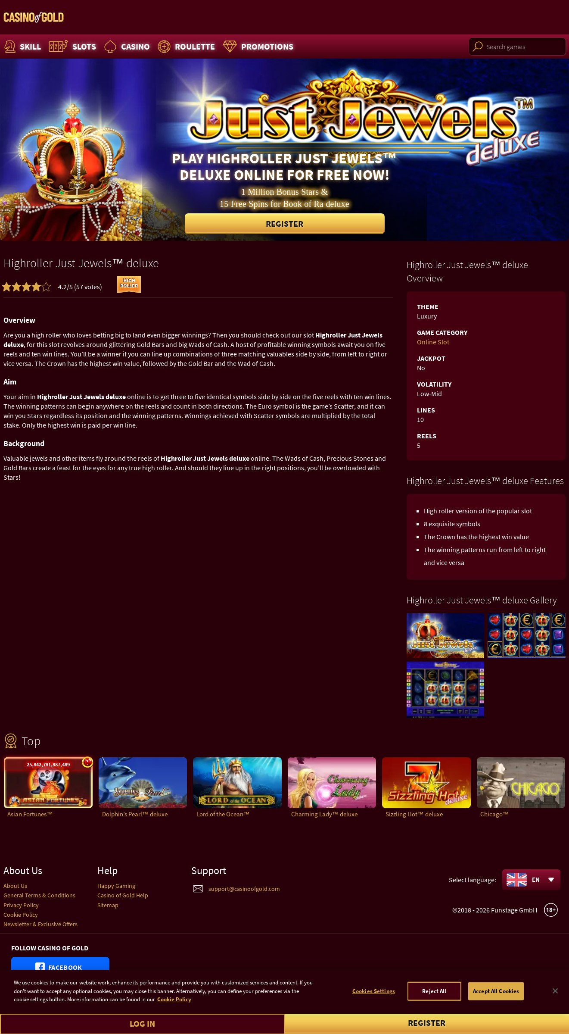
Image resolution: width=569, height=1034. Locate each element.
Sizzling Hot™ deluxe (414, 814)
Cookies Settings (373, 1002)
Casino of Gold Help (122, 895)
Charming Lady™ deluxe (324, 814)
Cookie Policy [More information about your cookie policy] (174, 1011)
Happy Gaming (116, 886)
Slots (71, 46)
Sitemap (107, 905)
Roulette (185, 46)
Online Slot (433, 341)
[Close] (555, 1002)
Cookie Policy (20, 914)
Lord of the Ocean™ (223, 814)
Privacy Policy (21, 905)
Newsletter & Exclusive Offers (40, 924)
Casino (126, 46)
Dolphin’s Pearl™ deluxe (135, 814)
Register (284, 223)
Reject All (434, 1002)
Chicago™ (494, 814)
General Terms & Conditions (39, 895)
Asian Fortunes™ (30, 814)
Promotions (257, 46)
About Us (15, 886)
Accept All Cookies (496, 1002)
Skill (21, 46)
